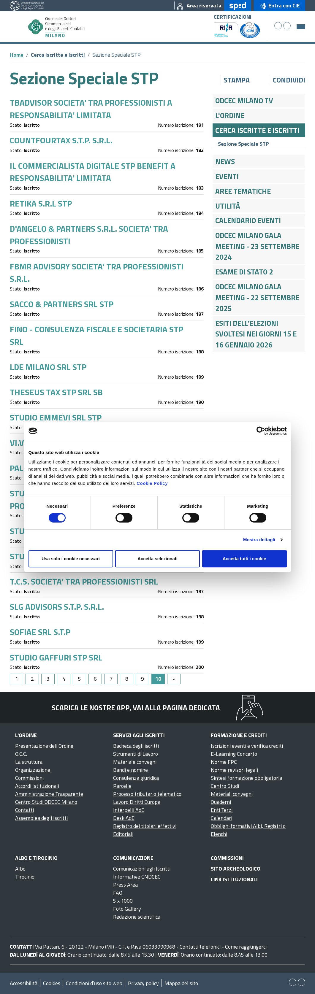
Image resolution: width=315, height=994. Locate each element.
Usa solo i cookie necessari (71, 558)
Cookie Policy (152, 483)
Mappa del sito (181, 983)
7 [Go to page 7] (111, 679)
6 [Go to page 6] (95, 679)
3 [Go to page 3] (48, 679)
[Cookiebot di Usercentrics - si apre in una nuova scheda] (261, 430)
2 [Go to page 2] (32, 679)
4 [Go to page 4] (63, 679)
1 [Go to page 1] (16, 679)
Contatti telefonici (200, 947)
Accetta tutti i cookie (244, 558)
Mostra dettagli (259, 539)
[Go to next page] (174, 679)
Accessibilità (23, 983)
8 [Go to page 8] (126, 679)
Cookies (51, 983)
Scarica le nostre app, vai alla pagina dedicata (136, 707)
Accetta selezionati (157, 558)
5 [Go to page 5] (79, 679)
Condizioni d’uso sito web (94, 983)
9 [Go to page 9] (142, 679)
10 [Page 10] (158, 679)
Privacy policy (143, 983)
